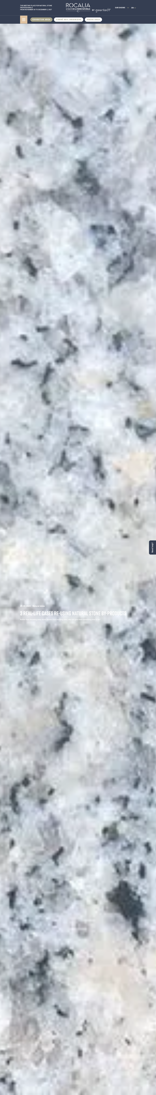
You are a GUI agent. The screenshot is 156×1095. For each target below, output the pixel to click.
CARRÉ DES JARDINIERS (68, 20)
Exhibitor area (41, 20)
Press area (93, 20)
